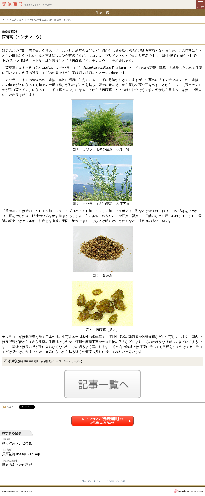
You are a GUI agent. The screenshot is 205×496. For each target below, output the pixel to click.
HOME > (6, 19)
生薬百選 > (17, 19)
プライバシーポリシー (91, 481)
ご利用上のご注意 (116, 481)
